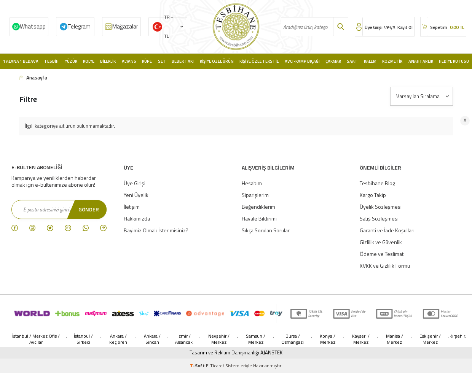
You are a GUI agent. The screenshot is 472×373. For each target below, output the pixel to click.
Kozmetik (392, 61)
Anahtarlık (420, 61)
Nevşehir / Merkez (219, 339)
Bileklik (108, 61)
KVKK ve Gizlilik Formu (385, 266)
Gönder (88, 209)
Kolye (88, 61)
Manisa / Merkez (394, 339)
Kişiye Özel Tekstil (259, 61)
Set (162, 61)
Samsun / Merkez (255, 339)
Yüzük (71, 61)
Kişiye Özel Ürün (217, 61)
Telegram (79, 26)
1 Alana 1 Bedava (20, 61)
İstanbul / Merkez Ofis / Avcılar (36, 339)
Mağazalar (125, 26)
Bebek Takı (183, 61)
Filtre (28, 99)
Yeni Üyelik (136, 195)
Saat (352, 61)
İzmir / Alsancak (184, 339)
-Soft (198, 365)
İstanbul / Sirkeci (83, 339)
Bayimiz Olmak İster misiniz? (156, 230)
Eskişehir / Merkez (430, 339)
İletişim (132, 207)
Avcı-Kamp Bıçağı (302, 61)
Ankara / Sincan (152, 339)
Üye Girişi (134, 183)
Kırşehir (457, 336)
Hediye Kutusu (454, 61)
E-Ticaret (215, 365)
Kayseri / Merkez (361, 339)
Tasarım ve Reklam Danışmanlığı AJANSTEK (236, 352)
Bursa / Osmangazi (292, 339)
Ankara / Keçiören (118, 339)
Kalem (370, 61)
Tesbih (51, 61)
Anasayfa (33, 78)
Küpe (147, 61)
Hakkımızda (137, 218)
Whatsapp (33, 26)
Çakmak (333, 61)
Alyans (129, 61)
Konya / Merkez (327, 339)
